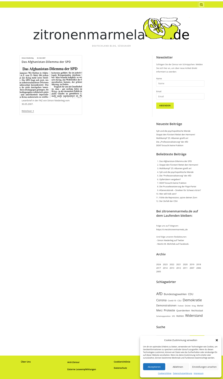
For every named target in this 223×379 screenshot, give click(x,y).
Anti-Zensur (73, 362)
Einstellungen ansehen (204, 366)
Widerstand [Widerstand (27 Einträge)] (194, 315)
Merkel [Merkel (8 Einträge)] (200, 305)
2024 (158, 264)
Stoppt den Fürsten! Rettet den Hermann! (175, 134)
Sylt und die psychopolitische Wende (173, 131)
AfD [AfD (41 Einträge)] (159, 293)
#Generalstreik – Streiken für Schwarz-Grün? (180, 190)
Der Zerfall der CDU (168, 201)
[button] (216, 340)
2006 (198, 268)
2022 (172, 264)
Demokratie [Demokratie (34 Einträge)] (192, 300)
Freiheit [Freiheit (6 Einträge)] (181, 306)
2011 (185, 268)
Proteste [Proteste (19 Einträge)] (169, 310)
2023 (165, 264)
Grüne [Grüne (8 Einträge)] (187, 305)
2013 (172, 268)
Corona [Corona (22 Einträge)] (161, 300)
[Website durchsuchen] (201, 4)
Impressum (198, 373)
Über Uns (26, 361)
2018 (198, 264)
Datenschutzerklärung (182, 373)
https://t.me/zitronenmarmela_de (172, 229)
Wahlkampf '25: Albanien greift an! (175, 168)
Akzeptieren (154, 366)
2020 (185, 264)
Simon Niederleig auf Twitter (170, 240)
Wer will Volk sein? (168, 193)
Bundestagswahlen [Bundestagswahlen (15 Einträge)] (175, 294)
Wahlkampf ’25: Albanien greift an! (172, 138)
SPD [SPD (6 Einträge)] (173, 316)
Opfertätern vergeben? (170, 179)
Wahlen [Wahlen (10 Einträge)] (180, 315)
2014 (165, 268)
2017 (158, 268)
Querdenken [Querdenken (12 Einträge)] (183, 310)
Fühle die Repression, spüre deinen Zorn (178, 197)
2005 (158, 271)
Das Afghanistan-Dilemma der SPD (46, 62)
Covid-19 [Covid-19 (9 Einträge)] (172, 300)
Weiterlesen (28, 111)
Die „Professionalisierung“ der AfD (172, 141)
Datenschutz (120, 367)
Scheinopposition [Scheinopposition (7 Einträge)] (163, 316)
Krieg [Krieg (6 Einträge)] (194, 306)
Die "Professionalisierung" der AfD (175, 175)
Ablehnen (178, 366)
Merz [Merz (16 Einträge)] (159, 310)
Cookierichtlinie (164, 373)
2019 (192, 264)
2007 (192, 268)
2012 (178, 268)
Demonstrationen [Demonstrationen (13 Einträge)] (166, 305)
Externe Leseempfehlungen (81, 369)
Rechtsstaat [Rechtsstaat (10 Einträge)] (197, 310)
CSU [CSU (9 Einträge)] (179, 300)
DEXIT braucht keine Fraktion (169, 145)
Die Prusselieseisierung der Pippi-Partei (177, 186)
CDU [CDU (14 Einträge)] (190, 294)
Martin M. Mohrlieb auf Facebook (173, 243)
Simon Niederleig (28, 58)
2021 (178, 264)
